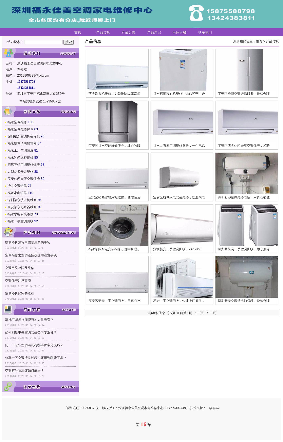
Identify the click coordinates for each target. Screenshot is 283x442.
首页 (77, 32)
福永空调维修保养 (20, 129)
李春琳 (214, 408)
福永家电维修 (17, 193)
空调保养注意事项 (18, 280)
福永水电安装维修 (20, 214)
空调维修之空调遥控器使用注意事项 (31, 255)
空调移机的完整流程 (19, 293)
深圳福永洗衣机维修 (22, 200)
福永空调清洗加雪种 (22, 143)
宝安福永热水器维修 (22, 207)
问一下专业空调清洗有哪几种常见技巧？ (34, 345)
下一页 (211, 313)
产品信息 (103, 32)
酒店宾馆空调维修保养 (23, 164)
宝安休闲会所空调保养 (23, 178)
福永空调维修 (17, 122)
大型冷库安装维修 (20, 171)
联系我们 (205, 32)
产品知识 (154, 32)
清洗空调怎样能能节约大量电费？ (29, 319)
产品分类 (129, 32)
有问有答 (180, 32)
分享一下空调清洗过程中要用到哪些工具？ (36, 358)
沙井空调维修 (17, 186)
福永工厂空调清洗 (20, 150)
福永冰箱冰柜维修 (20, 157)
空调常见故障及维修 (19, 268)
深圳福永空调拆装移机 (23, 136)
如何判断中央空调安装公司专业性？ (31, 332)
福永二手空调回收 (20, 221)
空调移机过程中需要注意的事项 (27, 242)
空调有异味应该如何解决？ (24, 370)
